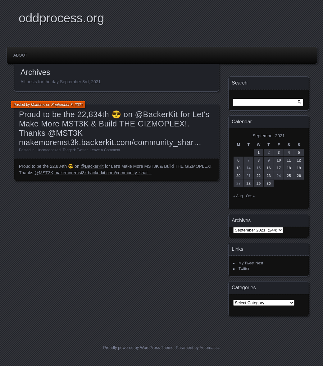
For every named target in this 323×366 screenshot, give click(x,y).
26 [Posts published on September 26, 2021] (299, 176)
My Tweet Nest (251, 263)
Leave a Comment (105, 150)
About (20, 55)
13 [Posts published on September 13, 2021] (238, 168)
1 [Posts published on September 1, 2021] (258, 152)
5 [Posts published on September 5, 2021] (299, 152)
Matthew (38, 105)
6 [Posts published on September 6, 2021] (238, 160)
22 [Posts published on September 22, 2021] (259, 176)
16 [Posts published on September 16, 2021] (268, 168)
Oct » (250, 196)
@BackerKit (91, 166)
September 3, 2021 (67, 105)
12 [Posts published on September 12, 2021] (299, 160)
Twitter (82, 150)
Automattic (209, 347)
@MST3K (43, 172)
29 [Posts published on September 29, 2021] (259, 183)
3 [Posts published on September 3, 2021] (279, 152)
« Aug (238, 196)
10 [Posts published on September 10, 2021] (279, 160)
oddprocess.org (61, 18)
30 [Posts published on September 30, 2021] (268, 183)
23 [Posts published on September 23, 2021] (268, 176)
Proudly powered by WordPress (131, 347)
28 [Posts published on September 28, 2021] (248, 183)
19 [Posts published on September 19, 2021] (299, 168)
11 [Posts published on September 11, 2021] (289, 160)
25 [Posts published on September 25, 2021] (289, 176)
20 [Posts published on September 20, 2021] (238, 176)
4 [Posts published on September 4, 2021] (289, 152)
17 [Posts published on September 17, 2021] (279, 168)
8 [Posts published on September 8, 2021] (258, 160)
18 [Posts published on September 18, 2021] (289, 168)
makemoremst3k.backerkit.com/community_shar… (103, 172)
